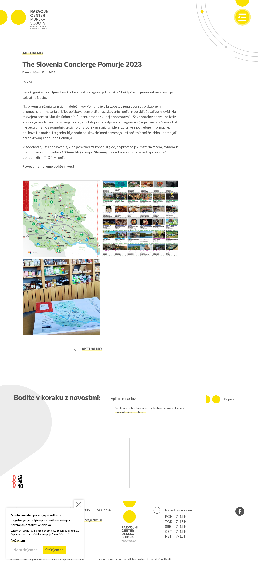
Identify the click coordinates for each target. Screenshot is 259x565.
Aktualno (32, 53)
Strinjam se (54, 549)
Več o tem (18, 540)
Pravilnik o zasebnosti (136, 559)
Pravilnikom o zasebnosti (131, 412)
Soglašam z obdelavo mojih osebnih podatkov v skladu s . (150, 410)
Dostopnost (114, 559)
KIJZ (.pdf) (99, 559)
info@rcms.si (92, 520)
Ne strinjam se (25, 549)
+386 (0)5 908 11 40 (97, 510)
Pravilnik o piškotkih (161, 559)
